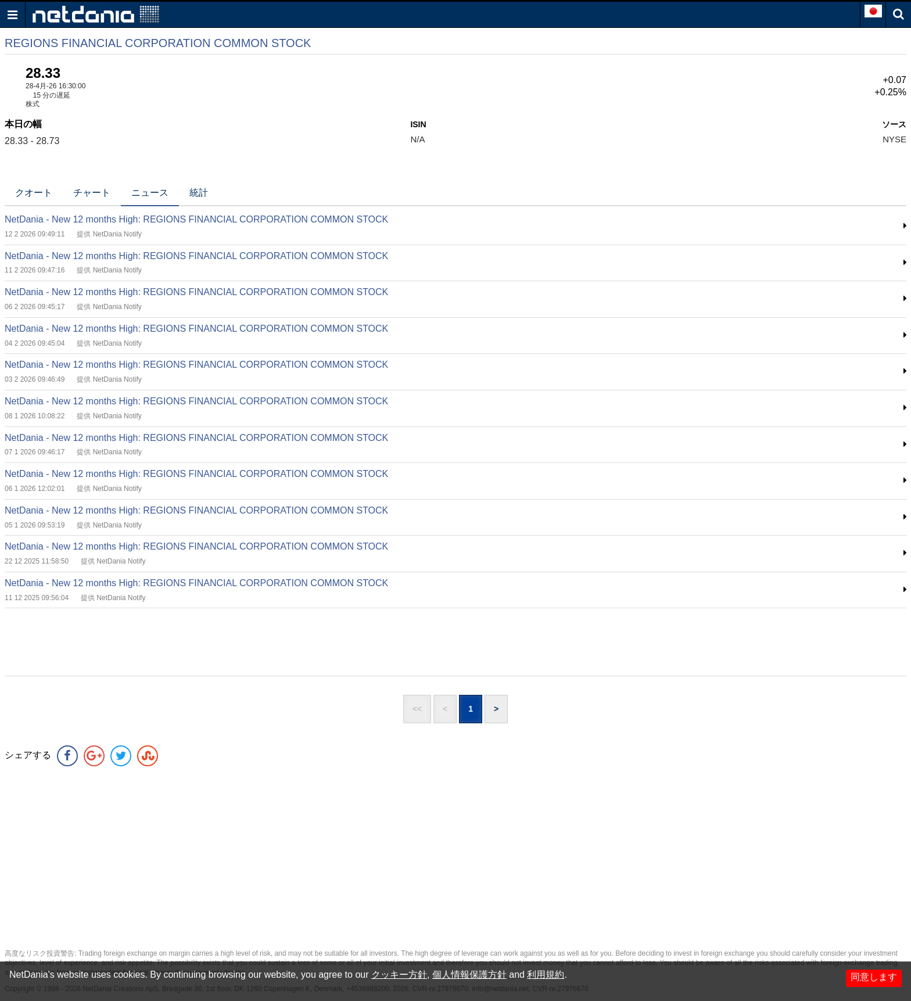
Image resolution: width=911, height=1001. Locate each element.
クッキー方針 (399, 975)
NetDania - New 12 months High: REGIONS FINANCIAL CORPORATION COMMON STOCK (196, 219)
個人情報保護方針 (469, 975)
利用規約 (545, 975)
